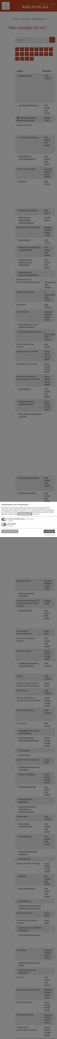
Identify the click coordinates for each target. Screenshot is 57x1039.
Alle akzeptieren (49, 531)
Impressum (36, 514)
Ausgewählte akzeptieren (9, 531)
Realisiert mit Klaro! (50, 535)
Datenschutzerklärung (24, 514)
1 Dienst (10, 521)
